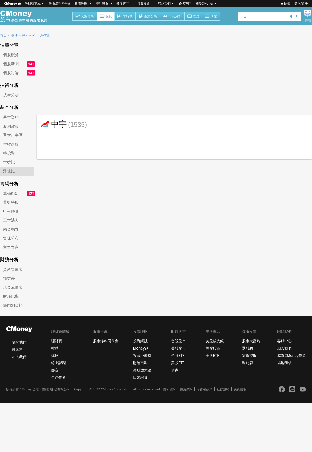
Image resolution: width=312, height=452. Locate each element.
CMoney (12, 3)
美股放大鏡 (142, 369)
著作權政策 (204, 389)
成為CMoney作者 (291, 355)
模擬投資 (143, 3)
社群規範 (223, 389)
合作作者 (58, 377)
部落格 (17, 349)
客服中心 (284, 340)
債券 (174, 369)
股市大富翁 (251, 340)
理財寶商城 (33, 3)
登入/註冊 (301, 3)
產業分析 (147, 16)
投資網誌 (140, 340)
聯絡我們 (164, 3)
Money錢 (140, 348)
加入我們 (19, 356)
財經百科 (140, 362)
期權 (211, 16)
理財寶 (56, 340)
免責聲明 (240, 389)
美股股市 (178, 348)
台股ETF (177, 355)
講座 (54, 355)
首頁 (3, 35)
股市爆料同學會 (60, 3)
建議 (308, 20)
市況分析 (172, 16)
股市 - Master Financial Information (26, 16)
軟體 (54, 348)
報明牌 (247, 362)
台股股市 (178, 340)
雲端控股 (249, 355)
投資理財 (81, 3)
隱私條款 (169, 389)
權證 (193, 16)
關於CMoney (205, 3)
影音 (54, 369)
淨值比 (45, 35)
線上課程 (58, 362)
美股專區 (122, 3)
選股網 (247, 348)
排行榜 (125, 16)
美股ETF (177, 362)
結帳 (285, 4)
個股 (106, 16)
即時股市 (102, 3)
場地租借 (284, 362)
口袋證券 (140, 377)
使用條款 (186, 389)
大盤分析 (84, 16)
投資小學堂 (142, 355)
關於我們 (19, 342)
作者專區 (185, 3)
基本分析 (29, 35)
